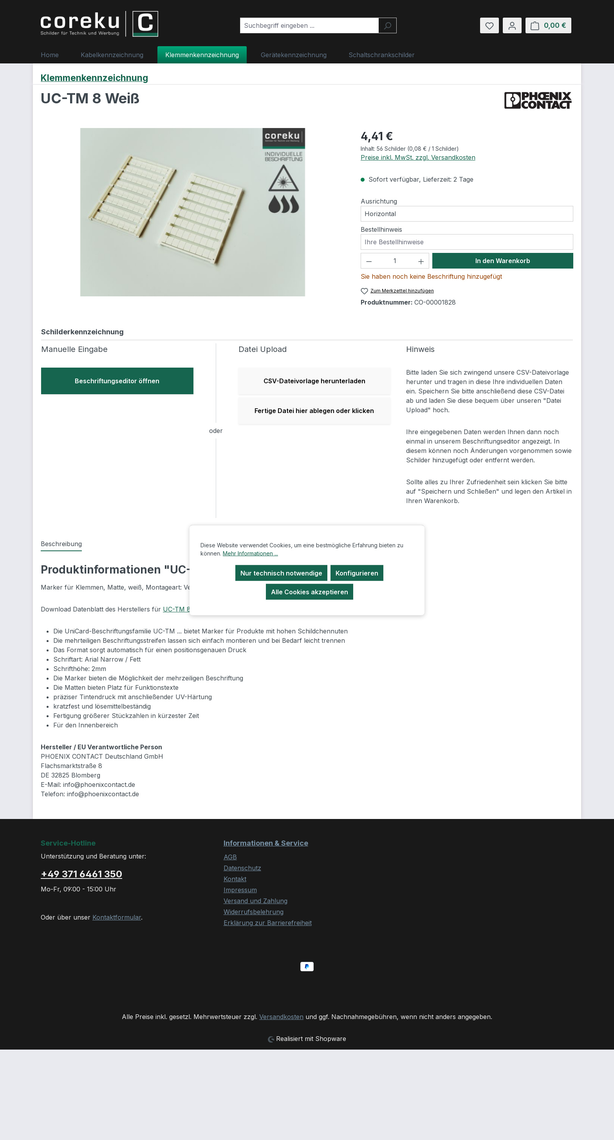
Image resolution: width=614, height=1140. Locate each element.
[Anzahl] (395, 261)
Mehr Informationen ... (250, 553)
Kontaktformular (116, 917)
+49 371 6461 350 (81, 874)
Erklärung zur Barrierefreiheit (268, 923)
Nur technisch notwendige (281, 573)
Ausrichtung (379, 201)
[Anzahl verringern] (369, 261)
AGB (230, 857)
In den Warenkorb (502, 261)
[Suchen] (387, 25)
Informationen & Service (266, 843)
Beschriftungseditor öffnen (117, 381)
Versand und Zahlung (255, 901)
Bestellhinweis (381, 229)
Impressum (240, 890)
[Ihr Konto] (512, 25)
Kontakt (235, 879)
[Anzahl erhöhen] (421, 261)
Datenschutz (242, 868)
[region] (193, 212)
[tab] (61, 544)
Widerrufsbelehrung (254, 912)
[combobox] (309, 25)
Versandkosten (281, 1017)
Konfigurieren (357, 573)
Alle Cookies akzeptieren (309, 592)
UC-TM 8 (177, 609)
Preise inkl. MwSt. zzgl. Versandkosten (418, 157)
